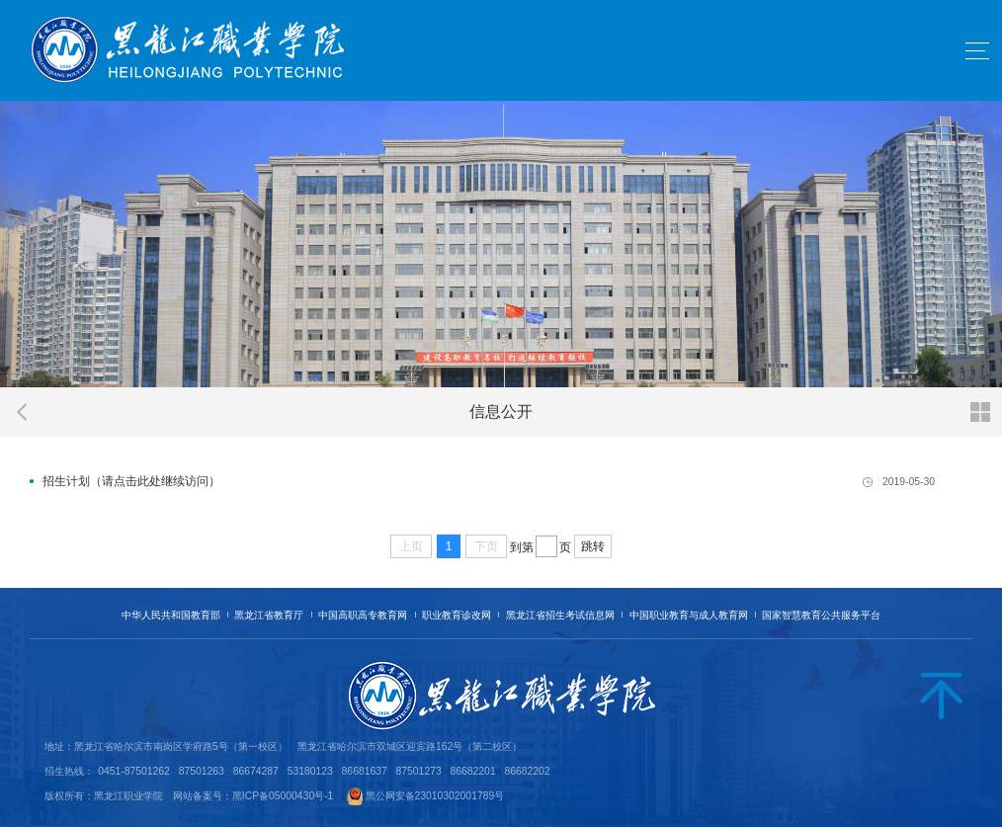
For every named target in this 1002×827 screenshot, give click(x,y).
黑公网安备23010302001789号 (435, 795)
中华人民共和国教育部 (171, 615)
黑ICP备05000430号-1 (283, 795)
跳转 (593, 546)
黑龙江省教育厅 (268, 615)
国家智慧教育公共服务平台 (821, 615)
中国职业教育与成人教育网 (688, 615)
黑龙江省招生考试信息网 (560, 615)
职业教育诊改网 (456, 615)
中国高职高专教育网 (362, 615)
